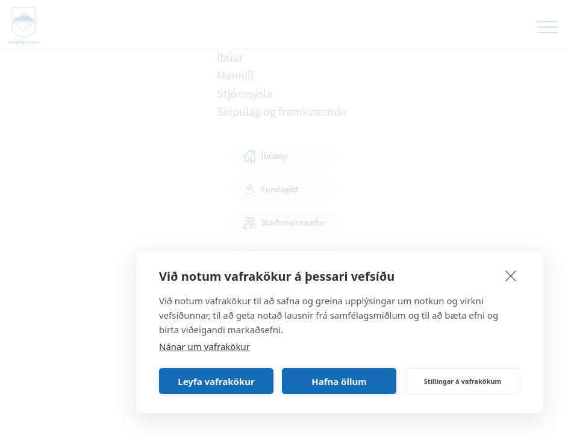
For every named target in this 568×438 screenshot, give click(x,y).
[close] (511, 275)
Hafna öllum (339, 381)
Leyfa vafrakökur (216, 381)
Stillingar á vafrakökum (463, 381)
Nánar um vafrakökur (204, 346)
